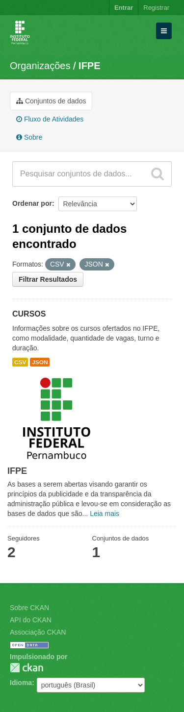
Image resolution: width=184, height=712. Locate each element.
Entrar (123, 7)
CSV (20, 362)
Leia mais (104, 513)
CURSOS (29, 314)
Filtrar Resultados (48, 279)
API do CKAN (31, 620)
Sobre (29, 137)
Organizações (40, 65)
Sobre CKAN (29, 608)
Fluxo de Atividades (49, 119)
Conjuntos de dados (51, 101)
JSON (40, 362)
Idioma (21, 683)
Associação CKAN (38, 632)
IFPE (89, 65)
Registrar (156, 7)
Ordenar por (32, 203)
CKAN (26, 668)
